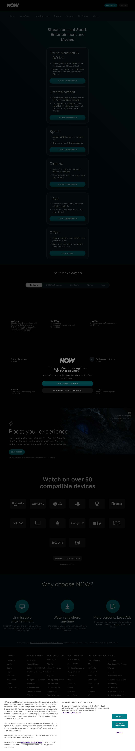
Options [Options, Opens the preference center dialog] (119, 732)
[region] (67, 724)
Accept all (119, 717)
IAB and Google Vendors (71, 713)
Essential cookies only (120, 725)
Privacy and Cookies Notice (31, 742)
